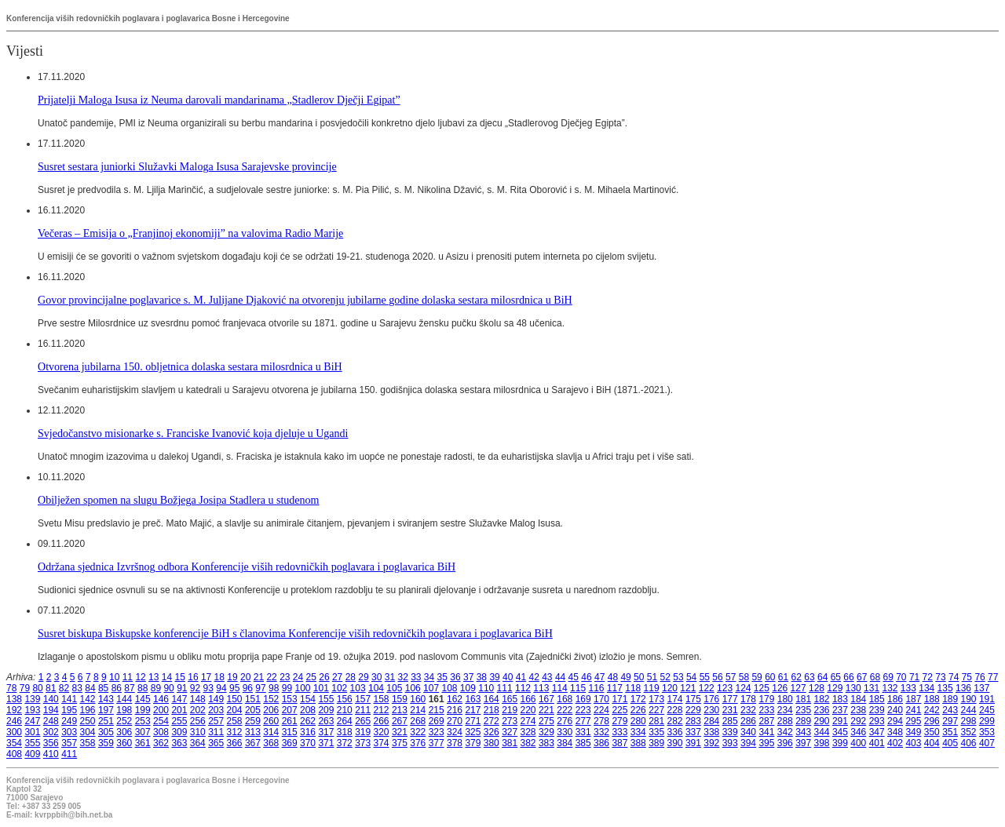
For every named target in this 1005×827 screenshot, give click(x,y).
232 (748, 710)
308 (161, 732)
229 (693, 710)
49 (625, 677)
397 (803, 743)
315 (290, 732)
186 (895, 699)
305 (106, 732)
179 (766, 699)
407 (987, 743)
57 (730, 677)
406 (969, 743)
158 (381, 699)
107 (431, 688)
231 (730, 710)
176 (711, 699)
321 (399, 732)
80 (37, 688)
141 (69, 699)
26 (324, 677)
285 (730, 721)
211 (363, 710)
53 (678, 677)
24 (298, 677)
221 (546, 710)
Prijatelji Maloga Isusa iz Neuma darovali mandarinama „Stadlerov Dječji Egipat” (219, 99)
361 (143, 743)
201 (179, 710)
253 (143, 721)
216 (454, 710)
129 (834, 688)
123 (725, 688)
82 (64, 688)
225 (619, 710)
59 (756, 677)
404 (932, 743)
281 (656, 721)
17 (206, 677)
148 (198, 699)
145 (143, 699)
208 (308, 710)
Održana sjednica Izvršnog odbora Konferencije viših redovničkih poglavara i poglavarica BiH (246, 566)
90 (168, 688)
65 (836, 677)
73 (940, 677)
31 (390, 677)
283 (693, 721)
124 (743, 688)
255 (179, 721)
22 (271, 677)
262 (308, 721)
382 (528, 743)
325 (473, 732)
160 (418, 699)
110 (486, 688)
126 (780, 688)
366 (235, 743)
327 (509, 732)
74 (953, 677)
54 (691, 677)
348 (895, 732)
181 (803, 699)
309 (179, 732)
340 (748, 732)
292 (858, 721)
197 (106, 710)
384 (564, 743)
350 (932, 732)
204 (235, 710)
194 (51, 710)
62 (796, 677)
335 (656, 732)
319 (363, 732)
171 (619, 699)
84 (90, 688)
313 (253, 732)
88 (142, 688)
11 (127, 677)
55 (705, 677)
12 (140, 677)
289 (803, 721)
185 (877, 699)
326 (491, 732)
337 (693, 732)
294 (895, 721)
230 (711, 710)
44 (560, 677)
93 (208, 688)
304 (88, 732)
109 (468, 688)
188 (932, 699)
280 (638, 721)
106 (413, 688)
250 (88, 721)
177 (730, 699)
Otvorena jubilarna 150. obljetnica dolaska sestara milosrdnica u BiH (190, 366)
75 (967, 677)
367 (253, 743)
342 (785, 732)
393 (730, 743)
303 (69, 732)
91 (182, 688)
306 (124, 732)
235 (803, 710)
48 (613, 677)
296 (932, 721)
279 (619, 721)
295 (913, 721)
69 (888, 677)
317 (326, 732)
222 (564, 710)
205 (253, 710)
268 (418, 721)
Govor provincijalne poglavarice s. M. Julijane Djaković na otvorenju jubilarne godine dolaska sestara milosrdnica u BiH (305, 299)
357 (69, 743)
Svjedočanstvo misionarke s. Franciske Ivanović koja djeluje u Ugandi (193, 433)
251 (106, 721)
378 (454, 743)
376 (418, 743)
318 (345, 732)
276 (564, 721)
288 (785, 721)
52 (665, 677)
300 (14, 732)
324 (454, 732)
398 (822, 743)
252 (124, 721)
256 (198, 721)
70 (901, 677)
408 (14, 754)
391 (693, 743)
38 (482, 677)
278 (601, 721)
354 (14, 743)
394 (748, 743)
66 (848, 677)
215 (436, 710)
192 (14, 710)
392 (711, 743)
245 (987, 710)
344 (822, 732)
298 (969, 721)
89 (156, 688)
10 (114, 677)
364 (198, 743)
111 (505, 688)
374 (381, 743)
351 (950, 732)
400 (858, 743)
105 (394, 688)
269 (436, 721)
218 (491, 710)
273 (509, 721)
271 (473, 721)
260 (271, 721)
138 (14, 699)
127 (798, 688)
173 (656, 699)
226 (638, 710)
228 (675, 710)
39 (494, 677)
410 (51, 754)
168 (564, 699)
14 (167, 677)
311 (216, 732)
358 (88, 743)
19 (232, 677)
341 (766, 732)
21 (259, 677)
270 (454, 721)
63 (809, 677)
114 (560, 688)
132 (889, 688)
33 (416, 677)
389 (656, 743)
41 (521, 677)
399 (840, 743)
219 (509, 710)
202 (198, 710)
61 (783, 677)
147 (179, 699)
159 (399, 699)
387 (619, 743)
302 (51, 732)
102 (339, 688)
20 (245, 677)
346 (858, 732)
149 (216, 699)
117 (615, 688)
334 (638, 732)
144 (124, 699)
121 (688, 688)
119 (652, 688)
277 (583, 721)
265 (363, 721)
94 (221, 688)
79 (25, 688)
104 (376, 688)
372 (345, 743)
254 (161, 721)
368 (271, 743)
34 (429, 677)
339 (730, 732)
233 (766, 710)
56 (717, 677)
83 (77, 688)
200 (161, 710)
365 (216, 743)
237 (840, 710)
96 (248, 688)
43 (547, 677)
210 (345, 710)
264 (345, 721)
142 (88, 699)
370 (308, 743)
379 (473, 743)
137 (981, 688)
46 (586, 677)
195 (69, 710)
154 (308, 699)
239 (877, 710)
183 (840, 699)
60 (770, 677)
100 (302, 688)
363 (179, 743)
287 (766, 721)
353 (987, 732)
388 (638, 743)
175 (693, 699)
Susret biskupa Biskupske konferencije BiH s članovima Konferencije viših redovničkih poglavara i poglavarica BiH (295, 633)
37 (468, 677)
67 (862, 677)
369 (290, 743)
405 (950, 743)
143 (106, 699)
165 (509, 699)
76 (979, 677)
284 (711, 721)
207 (290, 710)
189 (950, 699)
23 (285, 677)
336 (675, 732)
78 (11, 688)
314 (271, 732)
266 (381, 721)
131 (871, 688)
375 (399, 743)
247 (32, 721)
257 (216, 721)
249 (69, 721)
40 (507, 677)
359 (106, 743)
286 (748, 721)
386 (601, 743)
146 (161, 699)
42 (533, 677)
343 (803, 732)
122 (706, 688)
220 (528, 710)
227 (656, 710)
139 (32, 699)
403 (913, 743)
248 (51, 721)
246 (14, 721)
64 (822, 677)
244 (969, 710)
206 (271, 710)
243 (950, 710)
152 (271, 699)
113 (541, 688)
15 (180, 677)
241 (913, 710)
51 (652, 677)
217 (473, 710)
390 (675, 743)
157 (363, 699)
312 (235, 732)
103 (358, 688)
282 (675, 721)
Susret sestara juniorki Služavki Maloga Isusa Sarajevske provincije (187, 166)
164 (491, 699)
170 (601, 699)
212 (381, 710)
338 (711, 732)
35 (442, 677)
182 (822, 699)
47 (599, 677)
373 (363, 743)
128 (816, 688)
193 (32, 710)
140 (51, 699)
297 (950, 721)
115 (578, 688)
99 (287, 688)
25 (311, 677)
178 (748, 699)
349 (913, 732)
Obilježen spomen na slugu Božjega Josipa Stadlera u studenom (179, 500)
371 (326, 743)
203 (216, 710)
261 (290, 721)
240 (895, 710)
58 (744, 677)
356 (51, 743)
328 (528, 732)
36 (455, 677)
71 (914, 677)
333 (619, 732)
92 (195, 688)
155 (326, 699)
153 (290, 699)
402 (895, 743)
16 (193, 677)
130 (853, 688)
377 (436, 743)
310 (198, 732)
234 (785, 710)
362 (161, 743)
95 (234, 688)
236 (822, 710)
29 (363, 677)
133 (908, 688)
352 (969, 732)
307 (143, 732)
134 (926, 688)
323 (436, 732)
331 (583, 732)
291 (840, 721)
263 (326, 721)
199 (143, 710)
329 (546, 732)
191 (987, 699)
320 (381, 732)
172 (638, 699)
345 (840, 732)
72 (928, 677)
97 (260, 688)
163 (473, 699)
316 (308, 732)
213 (399, 710)
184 (858, 699)
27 (337, 677)
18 (219, 677)
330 (564, 732)
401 (877, 743)
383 (546, 743)
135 (945, 688)
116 (596, 688)
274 (528, 721)
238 (858, 710)
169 (583, 699)
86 (116, 688)
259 (253, 721)
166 (528, 699)
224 (601, 710)
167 (546, 699)
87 (129, 688)
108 (449, 688)
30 (376, 677)
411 (69, 754)
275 (546, 721)
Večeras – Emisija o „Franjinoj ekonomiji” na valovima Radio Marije (190, 233)
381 (509, 743)
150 (235, 699)
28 (350, 677)
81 (51, 688)
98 (274, 688)
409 (32, 754)
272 (491, 721)
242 (932, 710)
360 (124, 743)
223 (583, 710)
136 (963, 688)
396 (785, 743)
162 (454, 699)
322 (418, 732)
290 (822, 721)
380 (491, 743)
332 (601, 732)
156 (345, 699)
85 (103, 688)
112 (523, 688)
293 (877, 721)
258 (235, 721)
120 (670, 688)
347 (877, 732)
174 (675, 699)
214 (418, 710)
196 (88, 710)
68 (875, 677)
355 (32, 743)
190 (969, 699)
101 (321, 688)
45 (573, 677)
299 (987, 721)
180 (785, 699)
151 (253, 699)
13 (153, 677)
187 (913, 699)
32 (402, 677)
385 (583, 743)
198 (124, 710)
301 (32, 732)
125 (761, 688)
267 (399, 721)
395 (766, 743)
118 (633, 688)
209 (326, 710)
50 (639, 677)
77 (993, 677)
